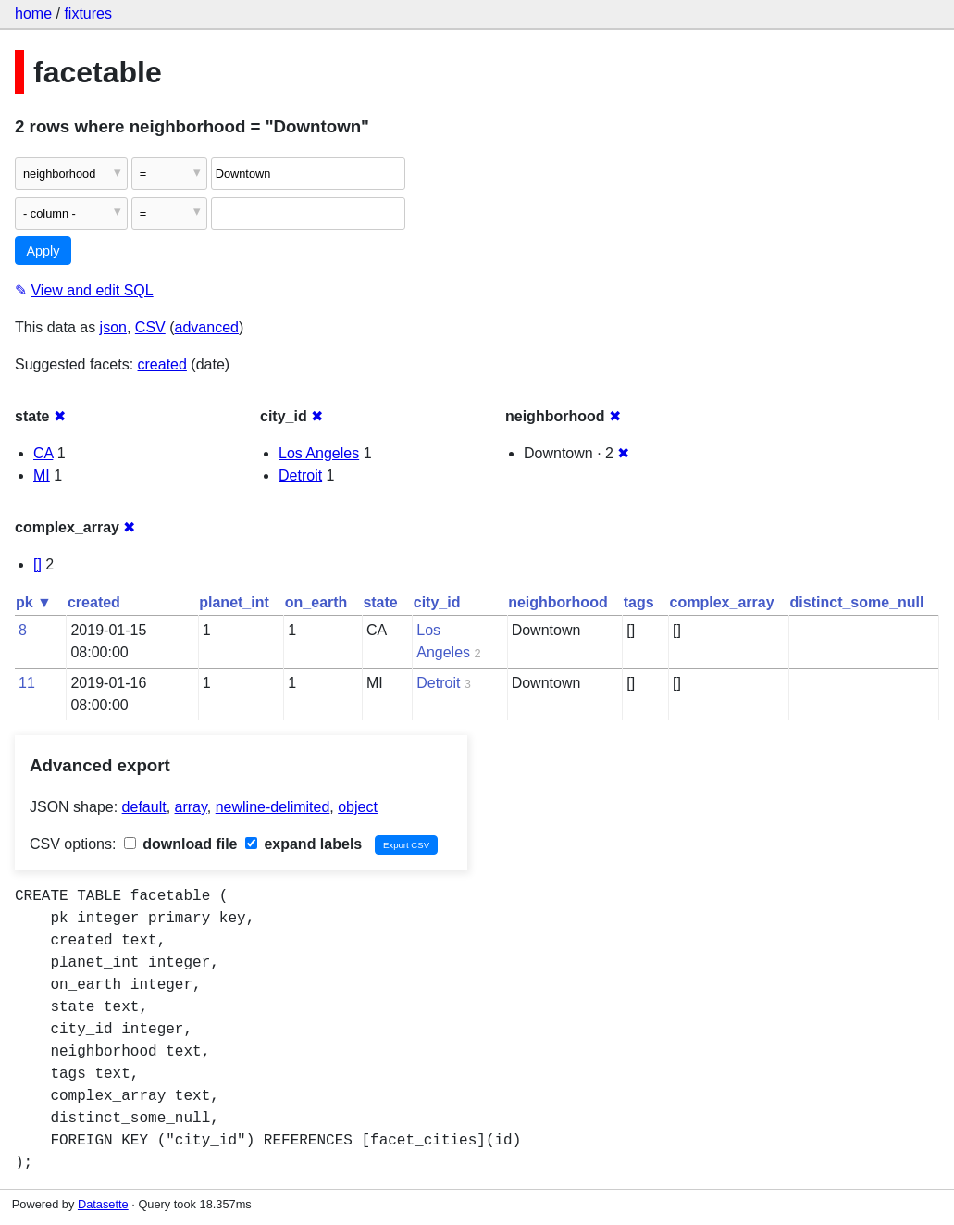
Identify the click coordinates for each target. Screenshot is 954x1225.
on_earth (316, 602)
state (380, 602)
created (162, 364)
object (358, 807)
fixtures (88, 13)
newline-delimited (273, 807)
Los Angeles (319, 453)
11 (27, 683)
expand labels (303, 844)
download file (181, 844)
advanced (207, 327)
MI (41, 475)
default (144, 807)
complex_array (722, 602)
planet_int (234, 602)
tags (639, 602)
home (33, 13)
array (191, 807)
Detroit (300, 475)
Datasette (103, 1204)
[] (37, 564)
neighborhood (558, 602)
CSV (150, 327)
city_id (437, 602)
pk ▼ (34, 602)
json (113, 327)
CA (43, 453)
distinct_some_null (857, 602)
